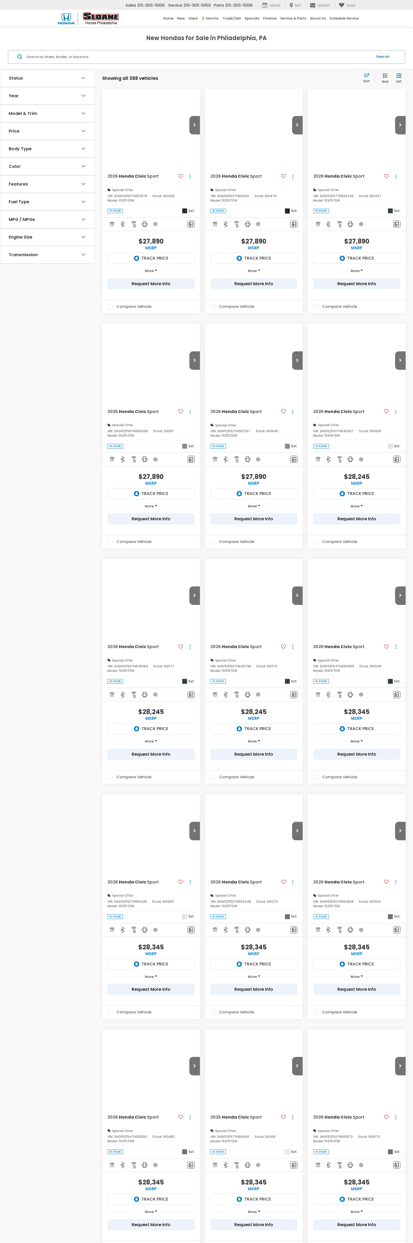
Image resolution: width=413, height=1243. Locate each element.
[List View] (399, 78)
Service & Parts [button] (293, 18)
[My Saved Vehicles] (347, 5)
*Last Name (66, 1061)
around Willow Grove (296, 981)
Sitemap (170, 1223)
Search (382, 56)
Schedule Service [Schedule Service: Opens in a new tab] (344, 18)
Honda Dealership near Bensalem (90, 796)
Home (168, 18)
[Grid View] (384, 78)
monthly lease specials (102, 973)
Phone (61, 1100)
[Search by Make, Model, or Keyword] (199, 57)
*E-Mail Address (70, 1081)
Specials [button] (252, 18)
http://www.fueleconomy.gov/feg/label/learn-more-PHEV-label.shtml (179, 725)
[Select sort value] (368, 78)
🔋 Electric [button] (210, 18)
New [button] (181, 18)
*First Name (66, 1042)
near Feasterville (214, 981)
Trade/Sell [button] (232, 18)
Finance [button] (270, 18)
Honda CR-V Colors (210, 875)
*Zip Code (64, 1120)
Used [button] (193, 18)
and (101, 830)
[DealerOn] (97, 1222)
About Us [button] (318, 18)
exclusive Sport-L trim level (137, 867)
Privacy (185, 1223)
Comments (65, 1139)
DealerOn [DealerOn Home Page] (154, 1223)
